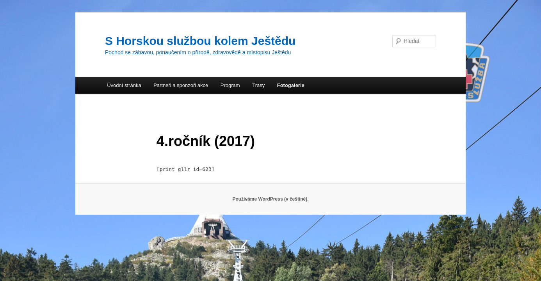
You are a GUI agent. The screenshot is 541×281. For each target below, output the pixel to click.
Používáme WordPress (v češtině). (270, 199)
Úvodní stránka (124, 85)
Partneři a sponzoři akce (180, 85)
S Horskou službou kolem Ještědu (200, 40)
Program (230, 85)
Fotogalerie (290, 85)
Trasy (258, 85)
